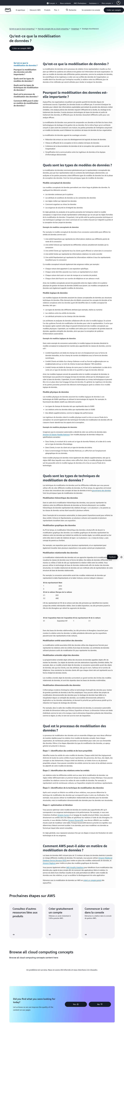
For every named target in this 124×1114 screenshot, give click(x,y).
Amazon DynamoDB (75, 820)
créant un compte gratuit (92, 880)
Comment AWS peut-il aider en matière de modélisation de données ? (26, 103)
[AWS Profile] (118, 3)
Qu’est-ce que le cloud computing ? (22, 29)
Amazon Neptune (49, 863)
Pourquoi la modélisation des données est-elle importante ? (25, 72)
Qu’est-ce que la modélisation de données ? (25, 64)
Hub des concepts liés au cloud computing (53, 29)
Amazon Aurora (63, 815)
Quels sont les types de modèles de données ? (24, 79)
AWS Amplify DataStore (75, 867)
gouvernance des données (101, 490)
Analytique (75, 29)
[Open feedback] (121, 557)
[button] (35, 10)
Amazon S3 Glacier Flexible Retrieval (56, 434)
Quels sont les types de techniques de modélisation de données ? (26, 87)
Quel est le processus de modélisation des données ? (26, 95)
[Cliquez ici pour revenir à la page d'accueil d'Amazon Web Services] (8, 11)
